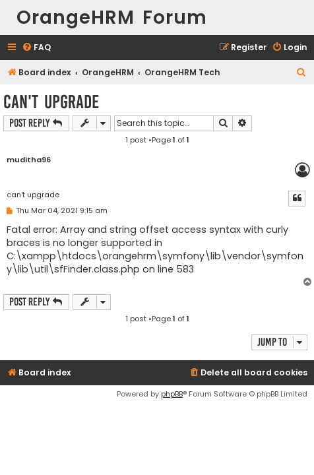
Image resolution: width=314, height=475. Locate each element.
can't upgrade (51, 102)
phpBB (172, 394)
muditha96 (29, 160)
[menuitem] (36, 48)
